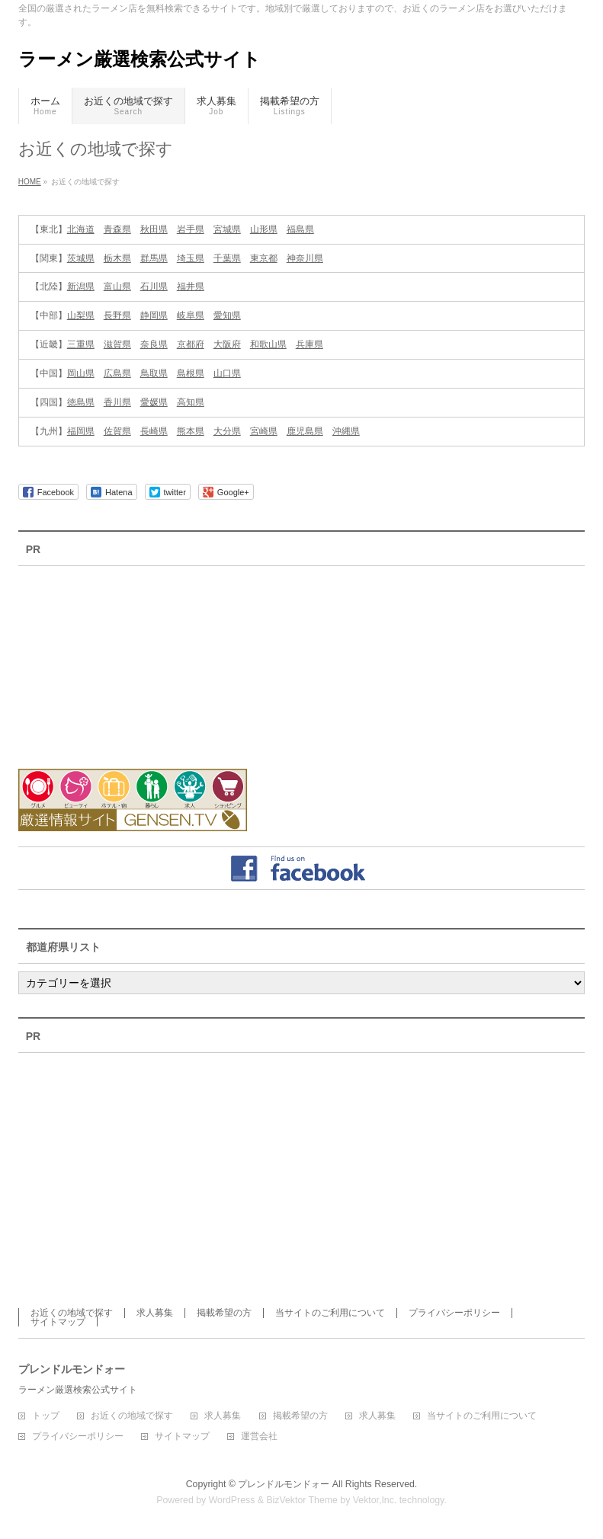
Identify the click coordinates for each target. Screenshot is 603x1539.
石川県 (154, 286)
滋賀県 (117, 344)
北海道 (81, 229)
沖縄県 (346, 431)
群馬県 (154, 258)
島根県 (190, 373)
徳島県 (81, 402)
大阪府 (227, 344)
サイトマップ (57, 1322)
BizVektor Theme (302, 1500)
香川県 (117, 402)
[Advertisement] (102, 657)
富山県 (117, 286)
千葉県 (227, 258)
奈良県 (154, 344)
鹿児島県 (305, 431)
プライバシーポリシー (454, 1312)
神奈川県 (305, 258)
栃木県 (117, 258)
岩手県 (190, 229)
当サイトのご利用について (330, 1312)
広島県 (117, 373)
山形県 (263, 229)
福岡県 (81, 431)
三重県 (81, 344)
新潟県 (81, 286)
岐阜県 (190, 315)
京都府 (190, 344)
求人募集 (154, 1312)
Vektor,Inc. (375, 1500)
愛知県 (227, 315)
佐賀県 (117, 431)
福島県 (300, 229)
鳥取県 (154, 373)
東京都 (263, 258)
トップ (45, 1416)
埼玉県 (190, 258)
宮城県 (227, 229)
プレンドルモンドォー (283, 1484)
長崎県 (154, 431)
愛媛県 (154, 402)
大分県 (227, 431)
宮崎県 (263, 431)
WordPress (232, 1500)
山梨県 (81, 315)
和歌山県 (268, 344)
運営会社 (259, 1436)
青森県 (117, 229)
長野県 (117, 315)
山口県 (227, 373)
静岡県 (154, 315)
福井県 (190, 286)
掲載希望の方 (224, 1312)
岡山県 (81, 373)
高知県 (190, 402)
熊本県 (190, 431)
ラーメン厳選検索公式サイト (139, 59)
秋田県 (154, 229)
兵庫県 (309, 344)
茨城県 (81, 258)
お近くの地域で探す (71, 1312)
